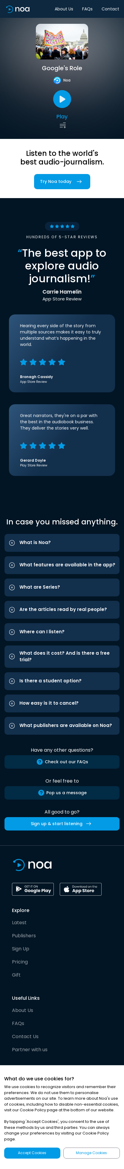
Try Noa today (62, 181)
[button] (62, 542)
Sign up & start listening (62, 823)
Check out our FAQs (62, 761)
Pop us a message (62, 792)
